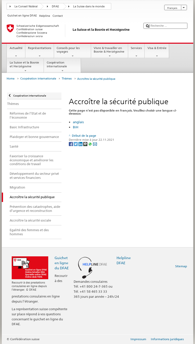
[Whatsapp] (90, 144)
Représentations (40, 52)
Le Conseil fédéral (26, 6)
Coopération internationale (62, 66)
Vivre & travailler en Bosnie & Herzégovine (109, 52)
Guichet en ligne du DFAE (62, 263)
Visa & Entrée (157, 52)
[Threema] (85, 144)
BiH (75, 127)
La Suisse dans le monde (89, 6)
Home (10, 78)
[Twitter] (76, 144)
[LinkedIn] (80, 144)
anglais (78, 122)
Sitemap (181, 266)
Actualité (16, 52)
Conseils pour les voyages (72, 52)
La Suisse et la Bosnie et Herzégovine (25, 66)
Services (136, 52)
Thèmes (67, 78)
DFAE (55, 6)
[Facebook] (71, 144)
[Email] (95, 144)
